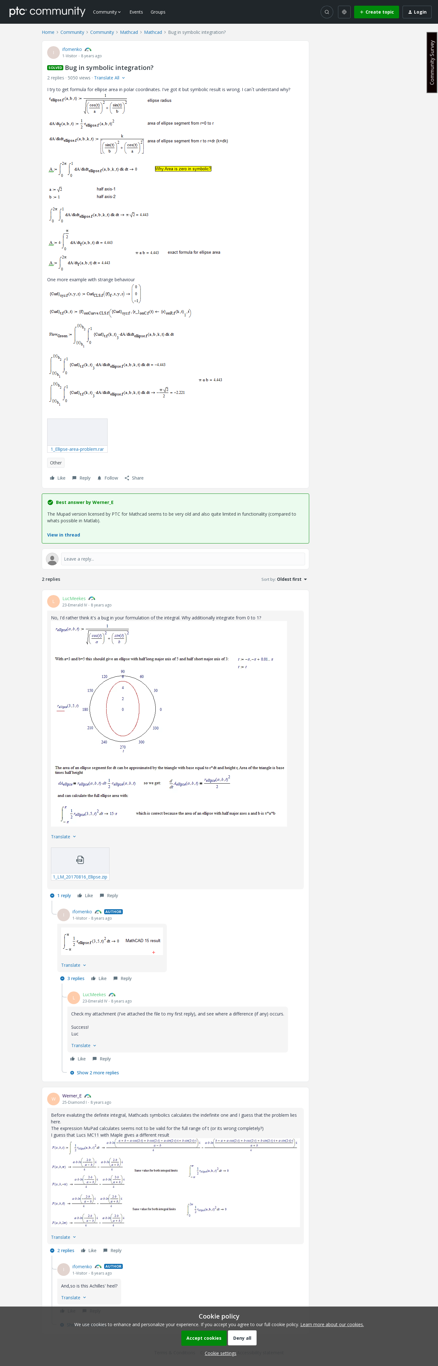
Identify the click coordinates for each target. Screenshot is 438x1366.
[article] (175, 748)
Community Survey (432, 62)
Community (72, 32)
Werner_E (72, 1096)
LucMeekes (74, 598)
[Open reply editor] (175, 559)
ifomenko (72, 49)
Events (136, 12)
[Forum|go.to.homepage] (47, 12)
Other (56, 463)
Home (48, 32)
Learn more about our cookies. (332, 1324)
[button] (376, 12)
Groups (158, 12)
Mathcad (129, 32)
